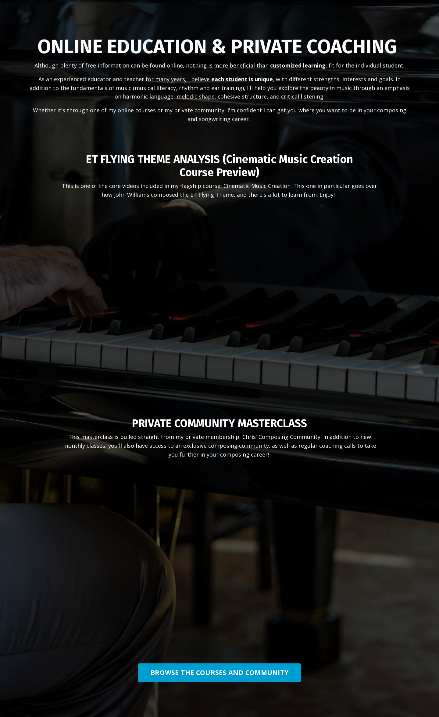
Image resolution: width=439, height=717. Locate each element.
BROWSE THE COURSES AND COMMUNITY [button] (219, 672)
